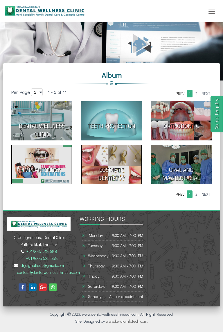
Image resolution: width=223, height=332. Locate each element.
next (206, 94)
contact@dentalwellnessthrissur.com (47, 272)
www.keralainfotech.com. (127, 321)
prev (180, 94)
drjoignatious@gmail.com (41, 265)
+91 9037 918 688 (41, 251)
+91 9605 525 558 (41, 258)
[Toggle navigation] (212, 11)
